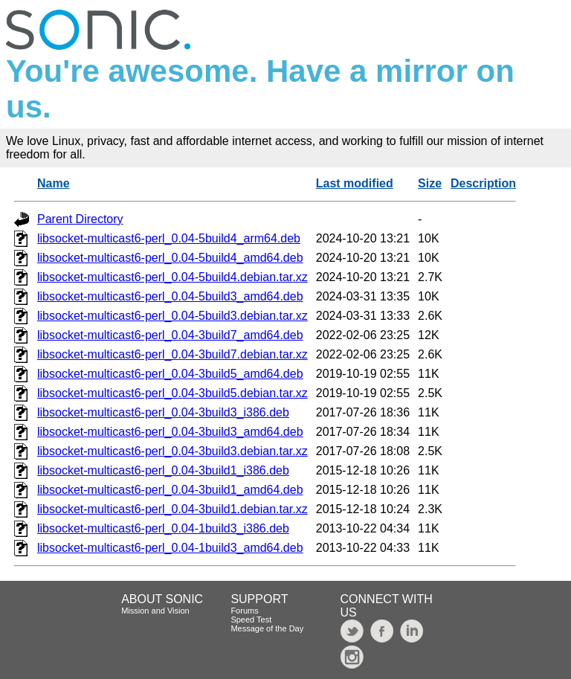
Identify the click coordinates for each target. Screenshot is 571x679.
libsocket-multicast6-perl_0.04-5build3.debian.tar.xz (172, 315)
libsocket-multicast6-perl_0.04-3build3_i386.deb (163, 412)
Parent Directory (80, 219)
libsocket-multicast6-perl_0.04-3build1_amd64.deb (170, 489)
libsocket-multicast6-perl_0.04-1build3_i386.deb (163, 528)
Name (53, 183)
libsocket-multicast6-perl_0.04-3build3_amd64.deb (170, 431)
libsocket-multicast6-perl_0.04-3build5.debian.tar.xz (172, 393)
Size (430, 183)
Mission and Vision (155, 610)
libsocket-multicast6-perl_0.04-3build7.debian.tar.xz (172, 354)
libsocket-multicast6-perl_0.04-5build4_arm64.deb (168, 238)
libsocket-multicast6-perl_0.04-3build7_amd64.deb (170, 335)
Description (483, 183)
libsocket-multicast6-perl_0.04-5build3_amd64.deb (170, 296)
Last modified (354, 183)
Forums (244, 610)
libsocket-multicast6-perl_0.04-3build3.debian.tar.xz (172, 451)
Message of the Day (266, 628)
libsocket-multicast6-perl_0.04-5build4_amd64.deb (170, 257)
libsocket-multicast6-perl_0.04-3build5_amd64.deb (170, 373)
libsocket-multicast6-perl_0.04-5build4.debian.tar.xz (172, 277)
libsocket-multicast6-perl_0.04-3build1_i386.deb (163, 470)
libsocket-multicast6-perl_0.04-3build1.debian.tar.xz (172, 509)
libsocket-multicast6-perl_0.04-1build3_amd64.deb (170, 547)
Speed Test (250, 619)
